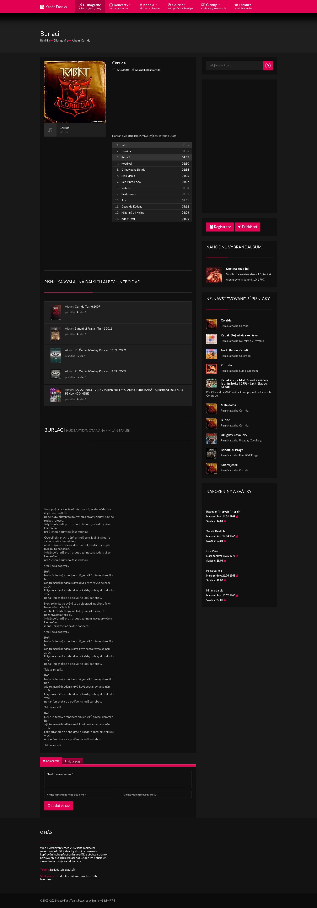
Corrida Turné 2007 (87, 306)
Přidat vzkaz (72, 761)
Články (213, 6)
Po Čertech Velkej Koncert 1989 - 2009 (100, 350)
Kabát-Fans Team (67, 900)
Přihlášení (247, 227)
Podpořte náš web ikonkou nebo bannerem (69, 877)
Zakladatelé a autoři (62, 869)
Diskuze (243, 6)
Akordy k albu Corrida (147, 69)
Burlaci (81, 312)
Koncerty (120, 6)
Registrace (220, 227)
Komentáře (51, 761)
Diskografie (90, 6)
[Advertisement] (75, 199)
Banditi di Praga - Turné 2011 (93, 328)
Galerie (180, 6)
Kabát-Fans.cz (56, 7)
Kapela (150, 6)
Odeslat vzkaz (59, 805)
